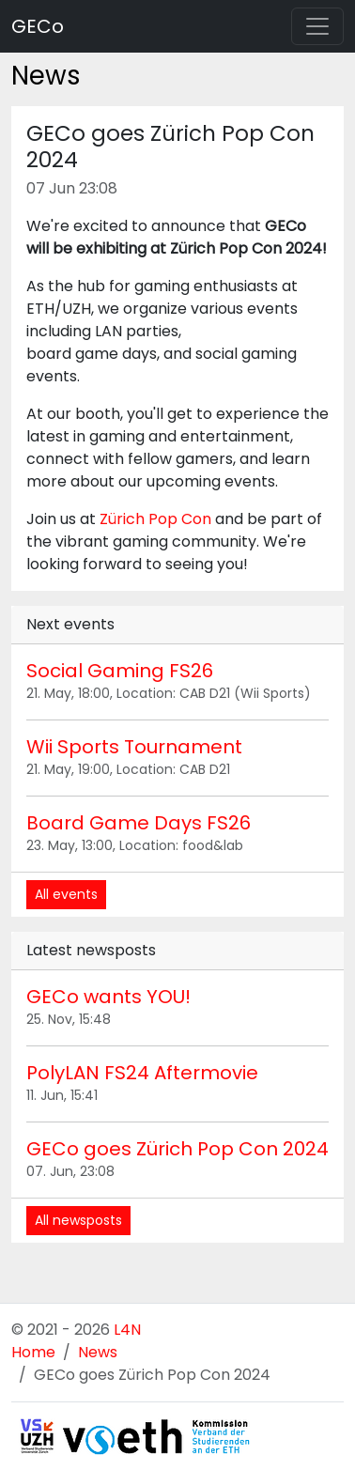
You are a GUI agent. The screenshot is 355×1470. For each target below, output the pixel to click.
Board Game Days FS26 (138, 823)
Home (33, 1352)
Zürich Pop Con (155, 519)
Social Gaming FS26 (119, 671)
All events (66, 894)
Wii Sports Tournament (134, 747)
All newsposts (78, 1220)
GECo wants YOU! (108, 996)
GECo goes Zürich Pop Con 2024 (177, 1149)
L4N (127, 1329)
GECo (37, 26)
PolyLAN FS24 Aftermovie (142, 1073)
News (97, 1352)
